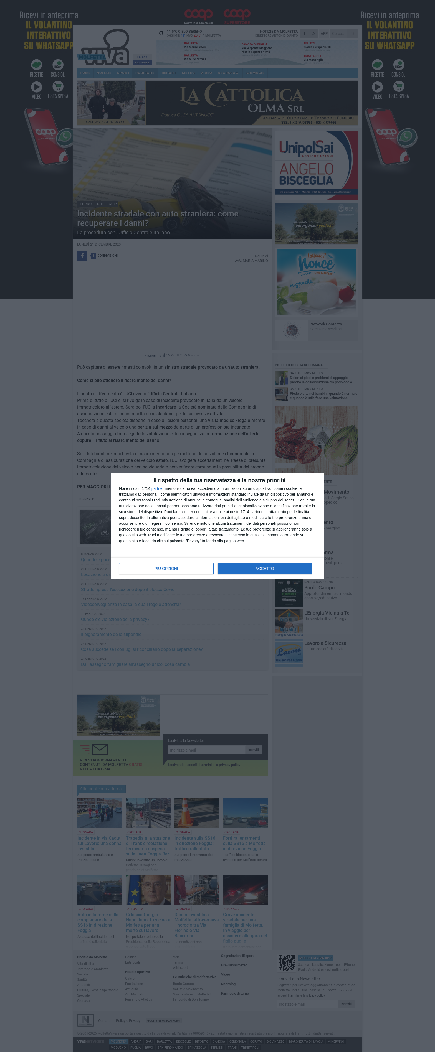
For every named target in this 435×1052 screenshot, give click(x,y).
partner (157, 488)
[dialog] (217, 526)
